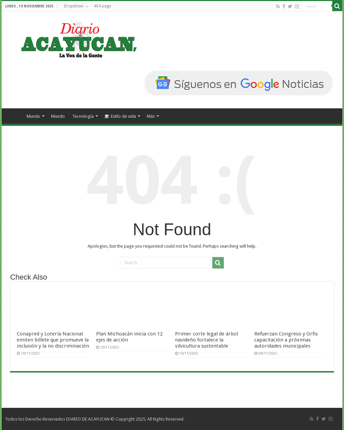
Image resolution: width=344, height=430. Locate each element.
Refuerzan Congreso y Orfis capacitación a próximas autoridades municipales (286, 340)
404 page (102, 6)
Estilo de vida (120, 116)
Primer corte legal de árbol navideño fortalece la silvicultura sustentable (206, 340)
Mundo (33, 116)
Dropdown (74, 6)
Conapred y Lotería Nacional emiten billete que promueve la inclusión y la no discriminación (53, 340)
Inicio (14, 115)
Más (151, 116)
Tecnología (83, 116)
